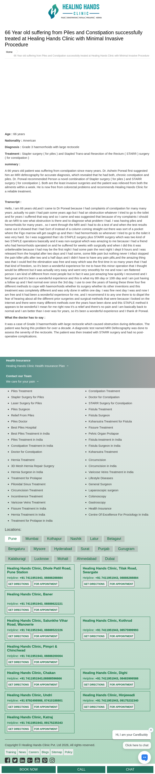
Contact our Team (18, 376)
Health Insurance (18, 360)
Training (11, 752)
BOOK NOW (29, 769)
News (22, 752)
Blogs (45, 752)
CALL (81, 769)
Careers (34, 752)
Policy (68, 752)
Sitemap (57, 752)
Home (9, 52)
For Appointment (46, 584)
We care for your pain (20, 381)
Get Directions (18, 584)
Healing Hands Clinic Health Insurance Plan (35, 366)
